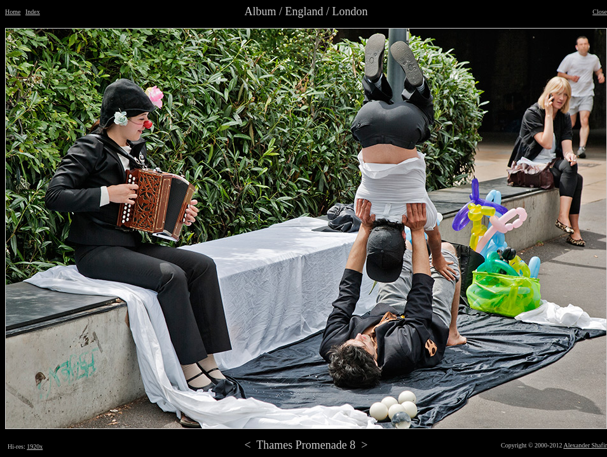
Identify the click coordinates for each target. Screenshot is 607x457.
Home (12, 11)
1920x (35, 446)
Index (32, 11)
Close (599, 11)
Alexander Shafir (585, 445)
